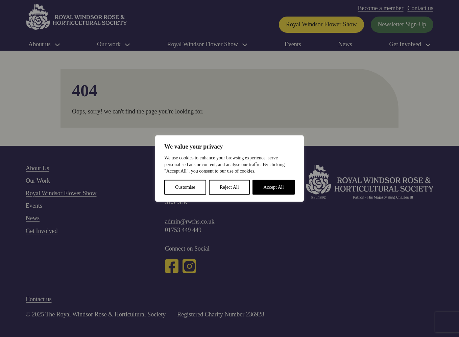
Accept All (273, 186)
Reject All (229, 186)
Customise (185, 186)
